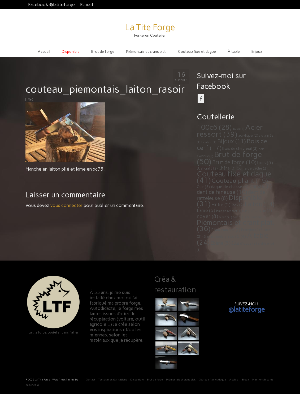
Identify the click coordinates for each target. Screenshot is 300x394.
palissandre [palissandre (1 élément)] (256, 217)
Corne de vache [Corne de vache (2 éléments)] (252, 168)
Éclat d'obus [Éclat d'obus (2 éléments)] (244, 243)
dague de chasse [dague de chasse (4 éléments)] (230, 186)
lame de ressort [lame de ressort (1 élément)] (228, 211)
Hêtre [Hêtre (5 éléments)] (221, 204)
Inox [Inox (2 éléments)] (238, 205)
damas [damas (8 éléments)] (261, 186)
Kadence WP (33, 385)
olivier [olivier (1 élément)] (225, 217)
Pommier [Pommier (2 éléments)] (250, 230)
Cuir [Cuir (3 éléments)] (203, 186)
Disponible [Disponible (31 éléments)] (229, 200)
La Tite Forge (150, 27)
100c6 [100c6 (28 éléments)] (214, 127)
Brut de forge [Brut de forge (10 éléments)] (234, 162)
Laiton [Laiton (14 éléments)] (259, 204)
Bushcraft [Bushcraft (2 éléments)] (207, 168)
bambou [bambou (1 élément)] (208, 142)
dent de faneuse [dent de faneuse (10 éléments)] (222, 192)
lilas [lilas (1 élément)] (246, 211)
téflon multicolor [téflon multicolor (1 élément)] (215, 237)
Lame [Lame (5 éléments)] (206, 210)
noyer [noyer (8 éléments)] (207, 216)
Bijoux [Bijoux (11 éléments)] (231, 141)
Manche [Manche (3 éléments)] (262, 210)
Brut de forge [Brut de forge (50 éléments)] (229, 158)
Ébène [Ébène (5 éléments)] (221, 243)
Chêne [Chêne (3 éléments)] (227, 168)
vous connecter (66, 205)
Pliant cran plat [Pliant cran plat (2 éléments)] (225, 230)
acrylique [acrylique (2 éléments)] (248, 135)
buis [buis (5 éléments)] (265, 162)
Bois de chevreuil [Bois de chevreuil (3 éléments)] (240, 148)
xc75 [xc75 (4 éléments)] (238, 236)
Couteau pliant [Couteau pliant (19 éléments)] (240, 180)
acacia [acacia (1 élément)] (238, 129)
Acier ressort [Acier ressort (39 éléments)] (230, 130)
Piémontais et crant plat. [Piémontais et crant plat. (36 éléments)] (236, 225)
